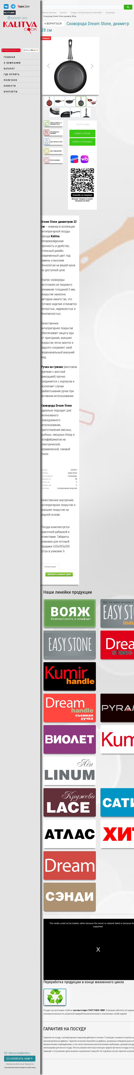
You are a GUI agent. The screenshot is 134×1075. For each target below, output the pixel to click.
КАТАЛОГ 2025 (17, 18)
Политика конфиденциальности (11, 1060)
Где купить (12, 74)
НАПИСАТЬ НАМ (20, 1042)
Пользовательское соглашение (10, 1063)
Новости (10, 86)
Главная (9, 57)
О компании (12, 63)
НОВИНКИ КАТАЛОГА (11, 50)
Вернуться (53, 23)
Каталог (9, 68)
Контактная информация (8, 1066)
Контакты (10, 91)
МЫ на (31, 50)
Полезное (10, 80)
